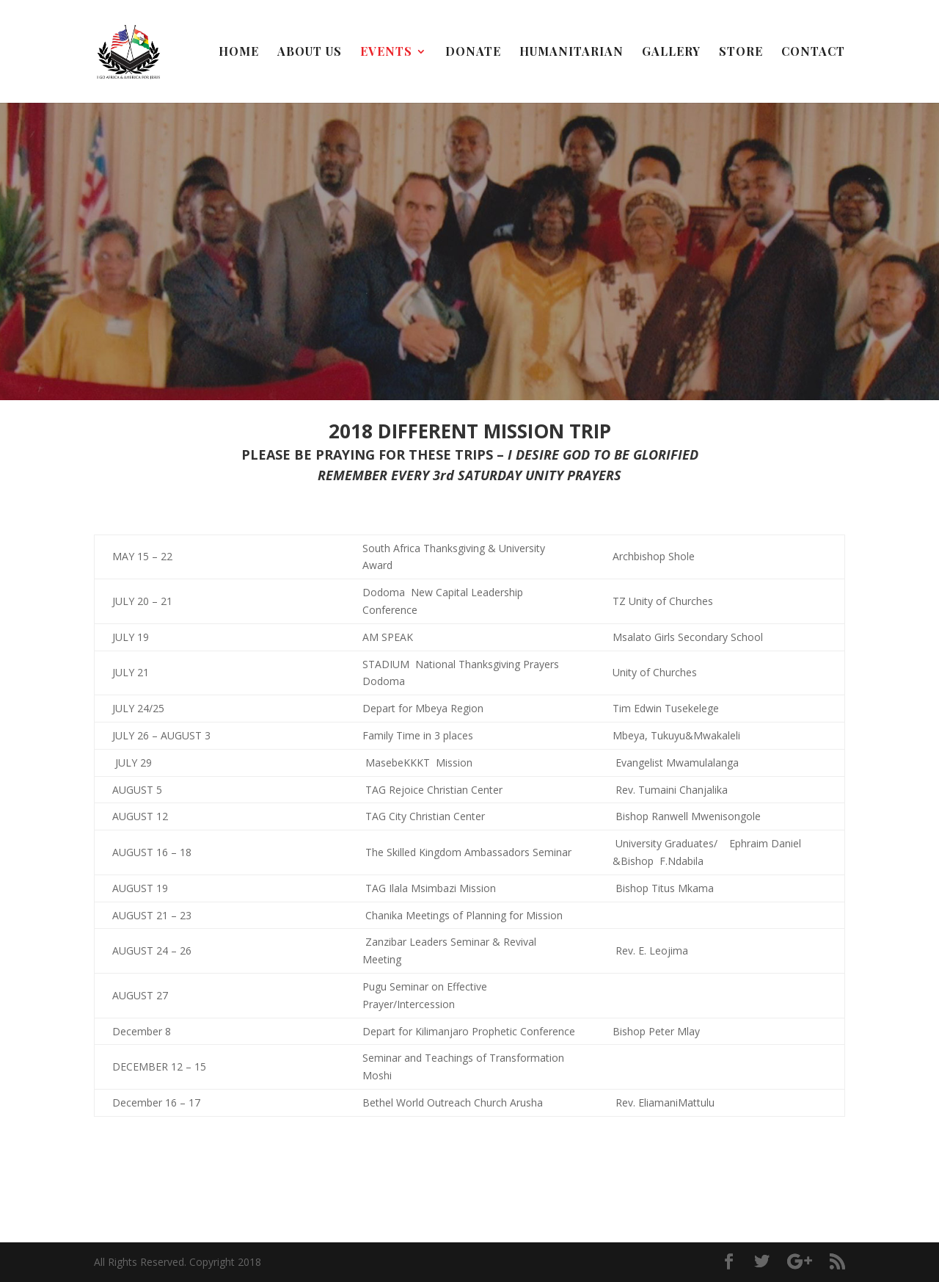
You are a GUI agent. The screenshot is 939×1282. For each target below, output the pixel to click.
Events (386, 52)
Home (239, 52)
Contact (813, 52)
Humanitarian (571, 52)
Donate (473, 52)
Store (741, 52)
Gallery (671, 52)
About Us (309, 52)
